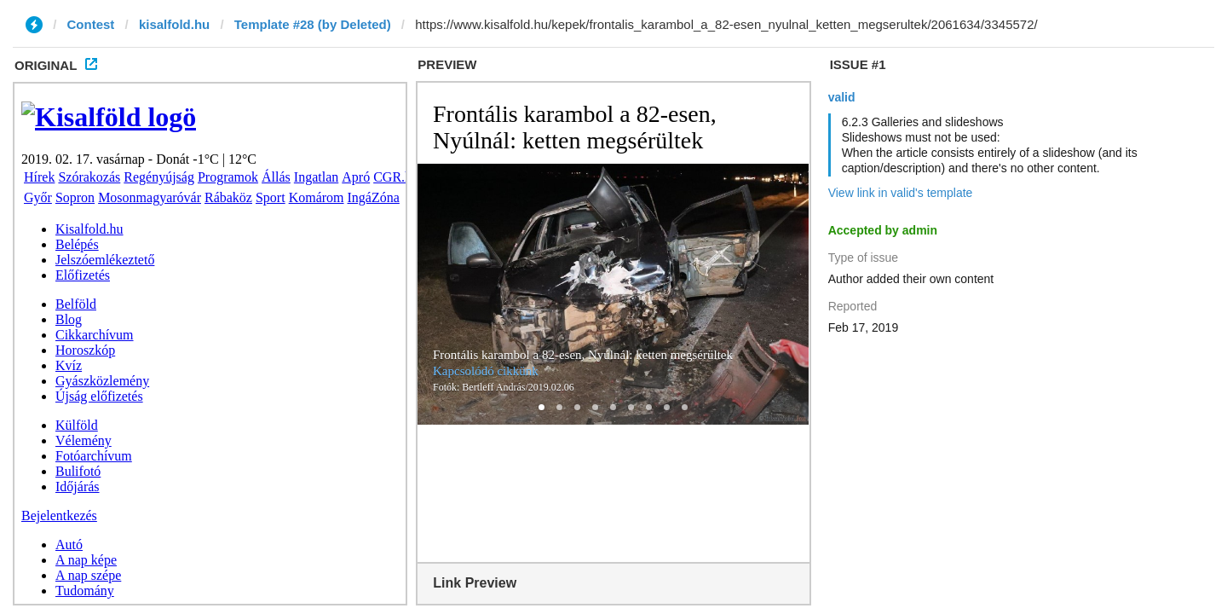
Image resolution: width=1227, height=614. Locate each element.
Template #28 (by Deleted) (312, 24)
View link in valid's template (900, 193)
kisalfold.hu (174, 24)
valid (841, 97)
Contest (91, 24)
